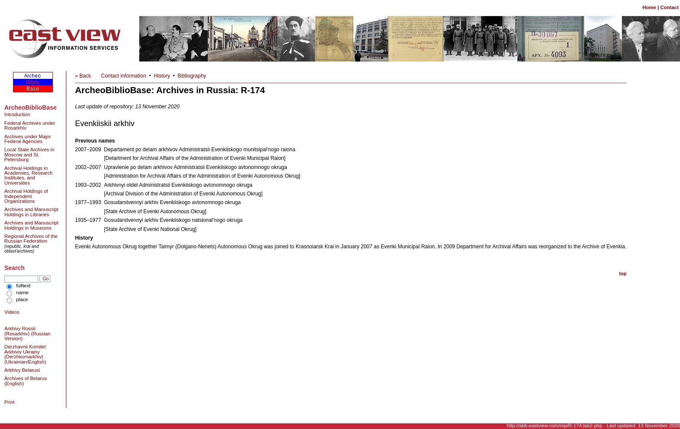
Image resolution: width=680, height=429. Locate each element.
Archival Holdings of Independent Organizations (26, 196)
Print (9, 402)
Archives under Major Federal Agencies (27, 139)
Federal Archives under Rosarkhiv (29, 125)
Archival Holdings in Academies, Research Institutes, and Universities (28, 175)
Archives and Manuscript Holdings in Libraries (31, 212)
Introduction (17, 114)
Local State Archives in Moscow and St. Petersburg (29, 154)
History (162, 76)
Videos (12, 312)
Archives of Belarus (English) (25, 381)
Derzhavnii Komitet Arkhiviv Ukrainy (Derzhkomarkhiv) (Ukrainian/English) (25, 354)
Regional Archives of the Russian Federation (31, 239)
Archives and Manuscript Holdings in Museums (31, 225)
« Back (83, 76)
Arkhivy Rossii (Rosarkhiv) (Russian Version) (27, 333)
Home (649, 7)
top (623, 273)
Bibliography (192, 76)
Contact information (123, 76)
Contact (669, 7)
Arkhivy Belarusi (22, 370)
